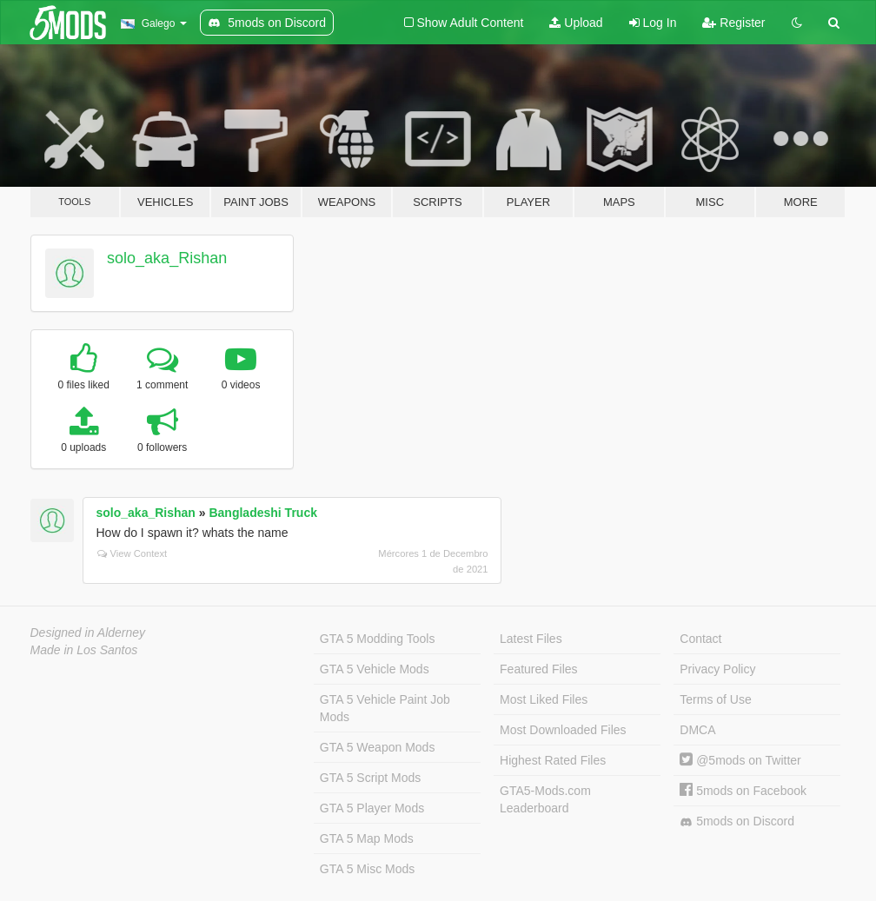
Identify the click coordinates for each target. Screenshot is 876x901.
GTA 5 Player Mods (372, 808)
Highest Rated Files (553, 760)
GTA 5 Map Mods (367, 838)
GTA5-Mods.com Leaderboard (545, 799)
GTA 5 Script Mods (370, 778)
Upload (575, 23)
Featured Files (538, 669)
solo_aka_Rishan (167, 258)
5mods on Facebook (743, 790)
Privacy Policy (717, 669)
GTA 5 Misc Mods (367, 869)
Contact (700, 639)
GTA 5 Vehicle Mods (374, 669)
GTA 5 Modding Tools (377, 639)
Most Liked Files (543, 699)
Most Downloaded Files (563, 730)
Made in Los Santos (84, 650)
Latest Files (531, 639)
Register (733, 23)
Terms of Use (715, 699)
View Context (132, 553)
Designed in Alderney (88, 632)
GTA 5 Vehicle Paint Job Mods (385, 708)
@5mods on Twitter (740, 760)
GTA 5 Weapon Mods (377, 747)
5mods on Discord (737, 821)
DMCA (697, 730)
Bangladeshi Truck (262, 513)
